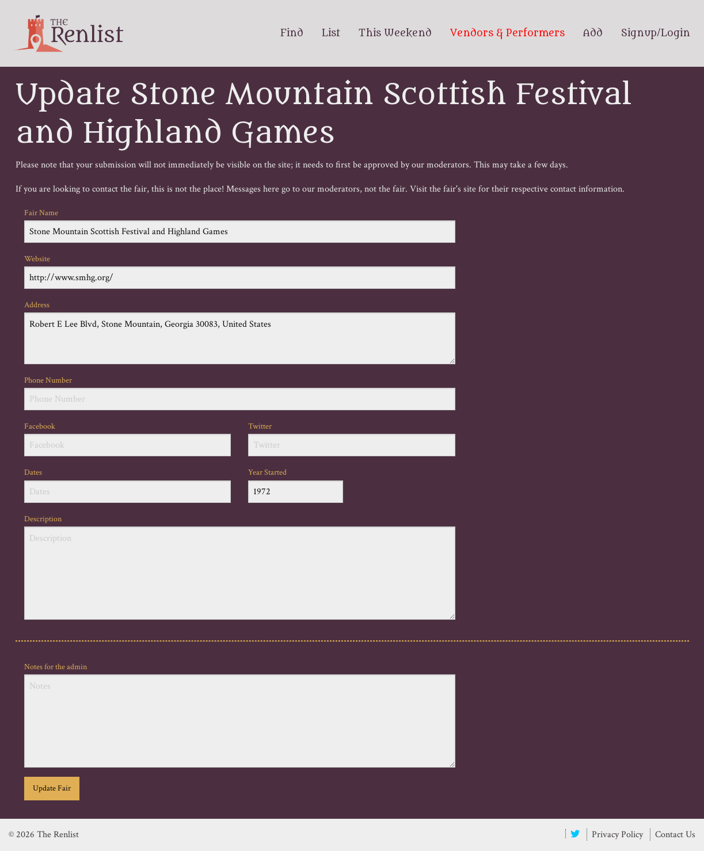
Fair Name (240, 225)
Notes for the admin (240, 715)
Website (240, 271)
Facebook (127, 438)
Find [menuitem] (291, 33)
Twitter (351, 438)
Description (240, 567)
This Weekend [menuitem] (395, 33)
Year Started (295, 484)
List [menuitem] (331, 33)
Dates (127, 484)
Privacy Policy (617, 835)
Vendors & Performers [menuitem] (507, 33)
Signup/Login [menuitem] (655, 33)
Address (240, 332)
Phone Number (240, 392)
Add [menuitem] (593, 33)
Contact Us (675, 835)
